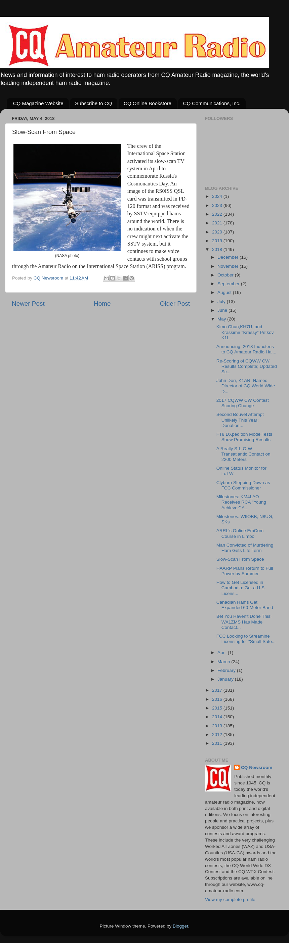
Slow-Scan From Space (240, 559)
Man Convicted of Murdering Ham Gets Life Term (245, 548)
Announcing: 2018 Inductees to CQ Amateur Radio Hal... (246, 349)
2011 (217, 743)
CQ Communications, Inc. (212, 103)
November (228, 266)
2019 (217, 240)
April (222, 652)
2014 (217, 716)
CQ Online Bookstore (147, 103)
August (225, 292)
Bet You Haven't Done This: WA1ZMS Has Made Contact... (244, 622)
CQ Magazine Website (38, 103)
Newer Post (28, 303)
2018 (217, 249)
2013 (217, 725)
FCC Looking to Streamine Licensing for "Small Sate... (246, 639)
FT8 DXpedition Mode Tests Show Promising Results (244, 437)
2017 (217, 690)
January (226, 679)
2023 (217, 205)
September (229, 283)
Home (102, 303)
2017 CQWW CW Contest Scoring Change (242, 403)
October (226, 274)
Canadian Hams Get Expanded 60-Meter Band (244, 605)
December (228, 257)
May (222, 319)
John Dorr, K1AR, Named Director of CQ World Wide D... (245, 386)
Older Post (175, 303)
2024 (217, 196)
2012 (217, 734)
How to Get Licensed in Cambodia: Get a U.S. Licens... (241, 588)
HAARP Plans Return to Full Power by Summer (244, 571)
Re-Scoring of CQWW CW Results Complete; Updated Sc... (246, 366)
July (222, 301)
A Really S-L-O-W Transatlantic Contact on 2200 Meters (243, 454)
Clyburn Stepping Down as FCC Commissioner (243, 485)
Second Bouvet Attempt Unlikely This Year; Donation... (240, 420)
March (224, 661)
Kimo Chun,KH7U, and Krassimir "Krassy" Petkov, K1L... (245, 332)
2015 (217, 708)
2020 (217, 231)
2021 (217, 222)
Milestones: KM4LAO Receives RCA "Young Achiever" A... (241, 502)
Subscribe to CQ (93, 103)
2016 (217, 699)
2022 (217, 214)
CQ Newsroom (256, 767)
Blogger (180, 926)
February (227, 670)
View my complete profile (230, 899)
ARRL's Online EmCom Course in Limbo (240, 533)
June (223, 310)
